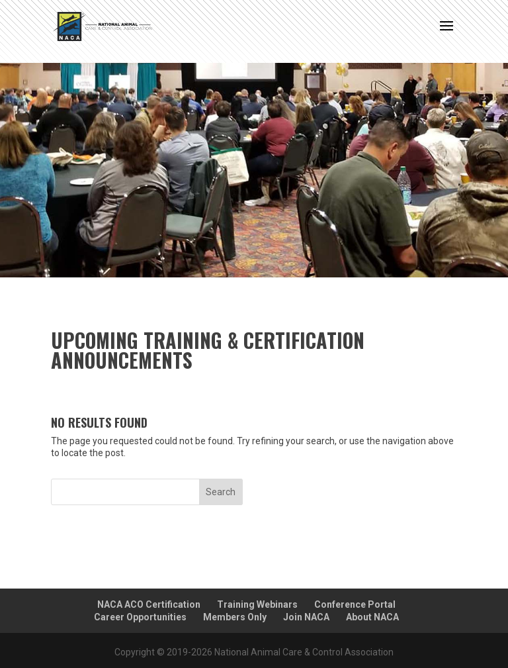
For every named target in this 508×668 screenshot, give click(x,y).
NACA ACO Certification (148, 604)
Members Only (235, 617)
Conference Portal (355, 604)
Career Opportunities (140, 617)
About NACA (372, 617)
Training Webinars (257, 604)
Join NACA (306, 617)
